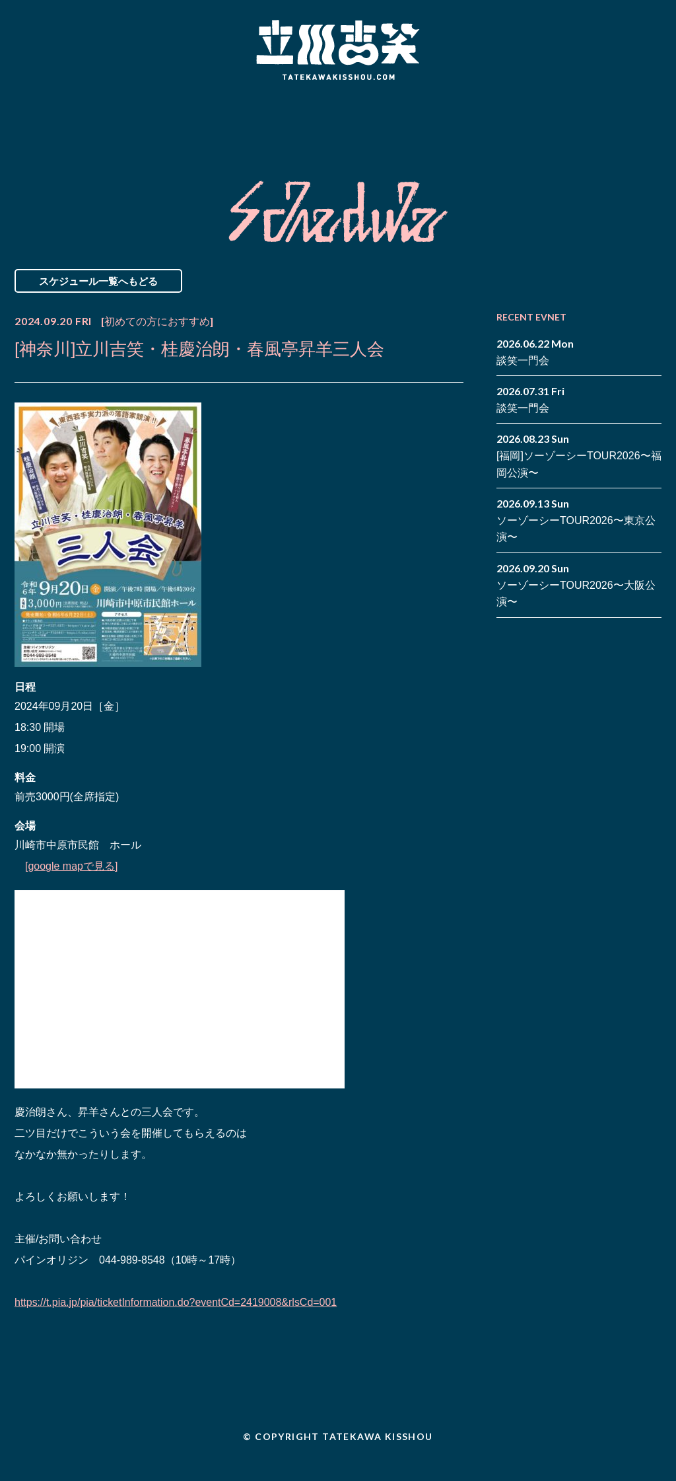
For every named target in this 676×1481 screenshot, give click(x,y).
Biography (319, 121)
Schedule (188, 121)
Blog (450, 121)
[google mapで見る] (71, 866)
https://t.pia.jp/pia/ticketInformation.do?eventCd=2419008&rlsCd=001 (176, 1302)
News (70, 121)
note (632, 131)
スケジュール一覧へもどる (98, 281)
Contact (568, 121)
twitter (651, 111)
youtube (651, 131)
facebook (632, 111)
